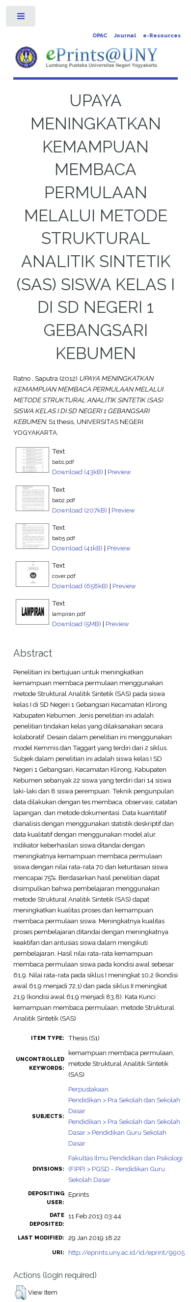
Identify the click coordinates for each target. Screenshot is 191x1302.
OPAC (99, 35)
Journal (125, 35)
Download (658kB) (80, 586)
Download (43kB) (77, 472)
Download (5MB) (76, 624)
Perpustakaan (88, 1089)
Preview (119, 472)
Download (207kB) (79, 510)
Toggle (21, 18)
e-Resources (162, 35)
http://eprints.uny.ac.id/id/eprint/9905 (126, 1252)
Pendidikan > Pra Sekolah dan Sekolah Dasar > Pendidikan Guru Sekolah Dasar (124, 1132)
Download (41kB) (77, 548)
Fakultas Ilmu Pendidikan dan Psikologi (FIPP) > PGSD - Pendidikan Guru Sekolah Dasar (125, 1168)
